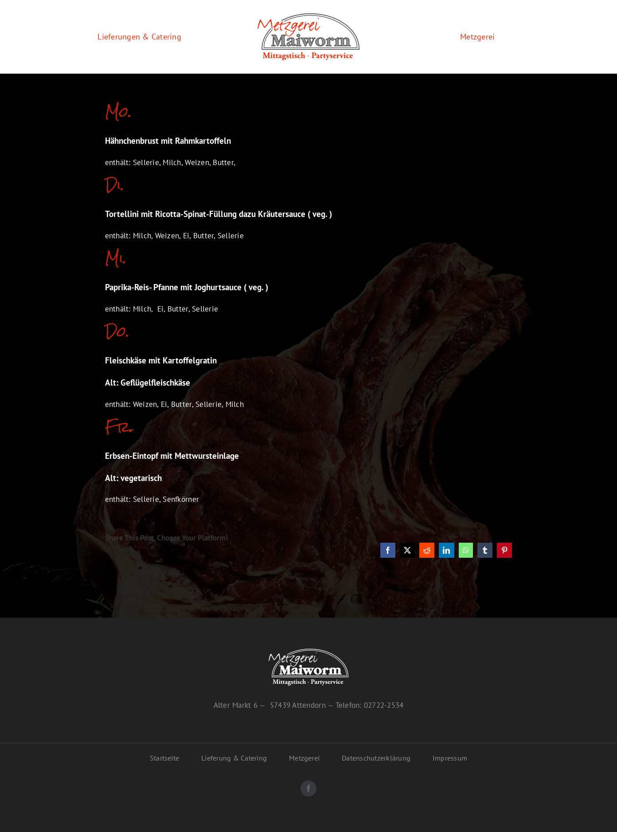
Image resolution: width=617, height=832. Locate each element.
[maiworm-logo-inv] (308, 652)
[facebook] (308, 789)
